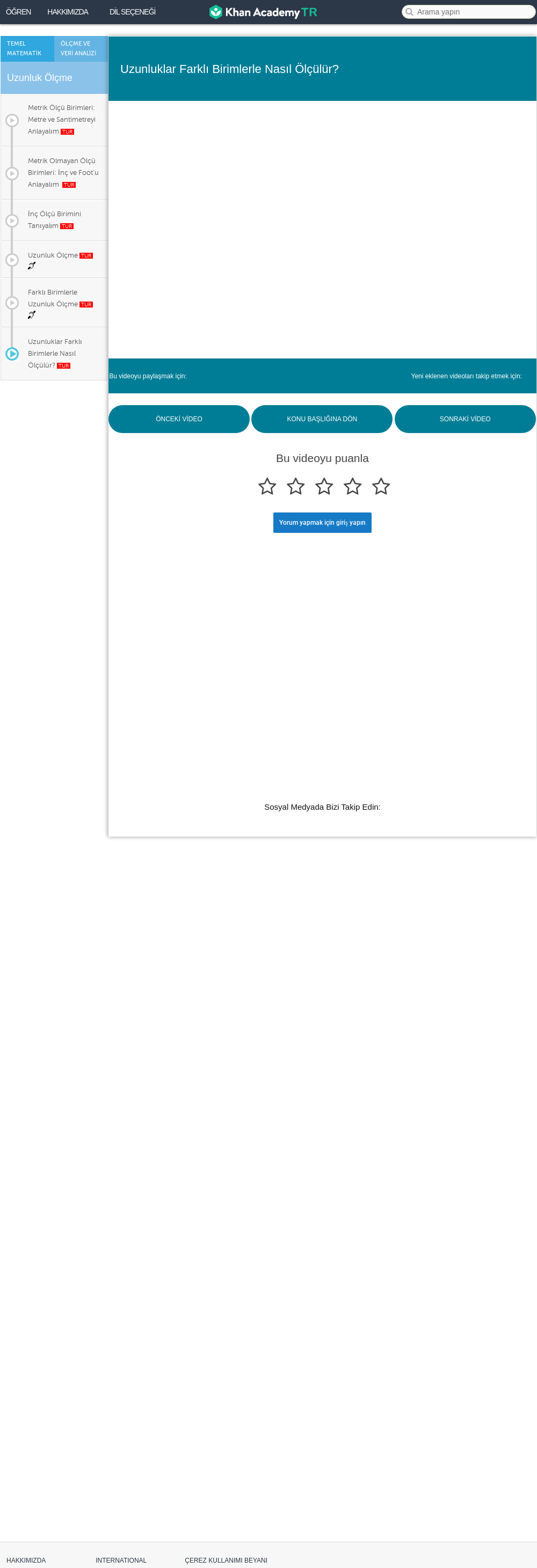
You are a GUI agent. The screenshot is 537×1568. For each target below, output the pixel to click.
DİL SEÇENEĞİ (133, 12)
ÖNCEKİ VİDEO (179, 419)
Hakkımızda (67, 12)
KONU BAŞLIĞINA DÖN (322, 419)
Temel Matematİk (24, 48)
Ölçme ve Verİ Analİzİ (78, 48)
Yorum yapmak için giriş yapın (322, 522)
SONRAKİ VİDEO (465, 419)
